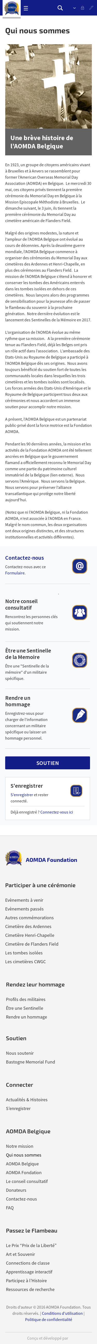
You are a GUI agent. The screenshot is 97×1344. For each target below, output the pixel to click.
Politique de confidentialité (48, 1319)
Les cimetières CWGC (25, 962)
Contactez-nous (24, 557)
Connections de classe (28, 1263)
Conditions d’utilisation (62, 1313)
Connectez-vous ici (56, 812)
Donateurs (16, 1190)
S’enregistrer (91, 8)
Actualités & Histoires (27, 1100)
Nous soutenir (20, 1053)
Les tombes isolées (24, 953)
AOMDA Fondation (24, 1172)
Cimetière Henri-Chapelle (29, 935)
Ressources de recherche (30, 1289)
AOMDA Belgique (22, 1164)
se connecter (84, 8)
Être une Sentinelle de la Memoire (28, 653)
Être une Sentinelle (24, 1008)
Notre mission (19, 1146)
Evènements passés (24, 909)
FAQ (10, 1208)
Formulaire (15, 572)
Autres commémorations (29, 918)
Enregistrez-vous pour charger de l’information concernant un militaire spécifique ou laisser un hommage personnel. (26, 726)
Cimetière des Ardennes (28, 926)
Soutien (16, 1038)
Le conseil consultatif (27, 1181)
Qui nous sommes (23, 1155)
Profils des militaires (26, 999)
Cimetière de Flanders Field (31, 944)
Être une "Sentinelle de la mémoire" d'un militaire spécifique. (27, 672)
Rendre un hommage (17, 701)
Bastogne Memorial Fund (30, 1062)
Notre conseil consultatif (21, 604)
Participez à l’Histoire (26, 1281)
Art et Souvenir (20, 1254)
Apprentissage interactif (29, 1272)
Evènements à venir (24, 900)
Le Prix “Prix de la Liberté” (31, 1245)
